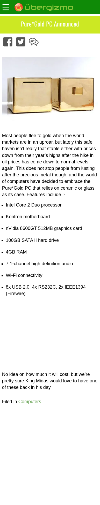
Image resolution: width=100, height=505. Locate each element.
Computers (29, 401)
